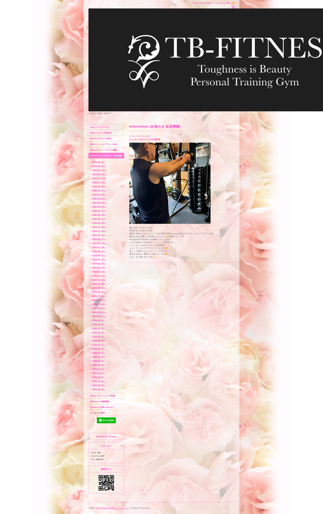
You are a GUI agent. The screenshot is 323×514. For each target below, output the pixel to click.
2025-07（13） (99, 198)
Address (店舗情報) (100, 401)
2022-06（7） (98, 349)
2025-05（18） (99, 207)
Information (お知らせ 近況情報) (106, 156)
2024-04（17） (99, 259)
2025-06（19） (99, 203)
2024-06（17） (99, 251)
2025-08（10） (99, 194)
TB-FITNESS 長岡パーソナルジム (112, 508)
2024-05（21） (99, 255)
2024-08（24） (99, 243)
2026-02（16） (99, 170)
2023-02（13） (99, 316)
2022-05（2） (98, 353)
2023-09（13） (99, 288)
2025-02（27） (99, 219)
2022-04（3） (98, 357)
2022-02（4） (98, 365)
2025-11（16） (99, 182)
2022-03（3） (98, 361)
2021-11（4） (98, 377)
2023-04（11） (99, 308)
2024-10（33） (99, 235)
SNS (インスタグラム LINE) (104, 144)
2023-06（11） (99, 300)
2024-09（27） (99, 239)
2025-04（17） (99, 211)
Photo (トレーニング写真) (103, 396)
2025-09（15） (99, 190)
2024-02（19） (99, 267)
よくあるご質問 (97, 413)
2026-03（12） (99, 166)
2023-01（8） (98, 320)
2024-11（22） (99, 231)
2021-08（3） (98, 389)
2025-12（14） (99, 178)
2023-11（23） (99, 280)
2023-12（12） (99, 276)
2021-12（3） (98, 373)
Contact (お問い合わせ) (101, 407)
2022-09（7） (98, 336)
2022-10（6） (98, 332)
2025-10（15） (99, 186)
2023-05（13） (99, 304)
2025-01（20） (99, 223)
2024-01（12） (99, 271)
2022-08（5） (98, 340)
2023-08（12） (99, 292)
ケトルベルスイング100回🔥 (145, 139)
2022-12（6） (98, 324)
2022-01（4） (98, 369)
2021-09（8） (98, 385)
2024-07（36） (99, 247)
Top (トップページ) (99, 127)
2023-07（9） (98, 296)
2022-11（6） (98, 328)
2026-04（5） (98, 162)
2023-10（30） (99, 284)
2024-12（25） (99, 227)
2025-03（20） (99, 215)
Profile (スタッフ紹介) (101, 138)
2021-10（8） (98, 381)
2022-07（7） (98, 345)
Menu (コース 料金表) (101, 133)
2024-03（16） (99, 263)
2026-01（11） (99, 174)
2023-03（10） (99, 312)
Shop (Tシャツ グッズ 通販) (104, 150)
